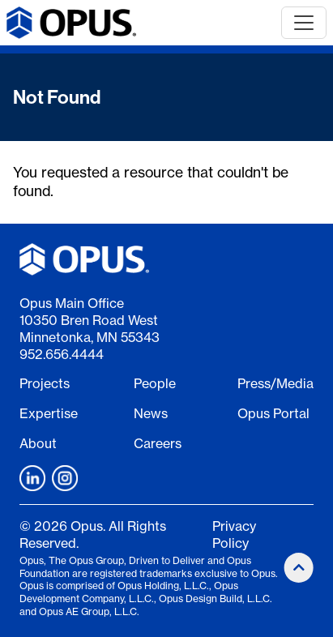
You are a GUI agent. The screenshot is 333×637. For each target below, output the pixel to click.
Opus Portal (273, 413)
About (38, 443)
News (151, 413)
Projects (44, 383)
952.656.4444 (61, 354)
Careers (157, 443)
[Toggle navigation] (304, 22)
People (155, 383)
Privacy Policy (234, 534)
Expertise (48, 413)
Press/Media (275, 383)
